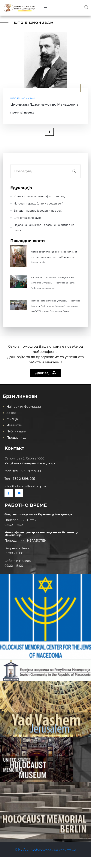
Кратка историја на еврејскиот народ (39, 196)
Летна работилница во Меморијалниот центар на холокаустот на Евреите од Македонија (54, 257)
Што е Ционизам (22, 98)
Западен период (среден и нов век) (38, 210)
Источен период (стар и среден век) (38, 203)
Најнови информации (24, 406)
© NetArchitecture (28, 849)
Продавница (16, 437)
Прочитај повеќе (22, 112)
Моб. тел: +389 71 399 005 (24, 471)
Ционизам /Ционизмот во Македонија (44, 104)
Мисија (12, 419)
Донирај (45, 373)
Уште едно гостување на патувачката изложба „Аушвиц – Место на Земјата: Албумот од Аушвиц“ (53, 282)
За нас (12, 413)
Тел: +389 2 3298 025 (20, 478)
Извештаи (14, 425)
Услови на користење (59, 850)
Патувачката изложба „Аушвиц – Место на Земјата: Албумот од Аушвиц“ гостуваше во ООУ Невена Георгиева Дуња (55, 306)
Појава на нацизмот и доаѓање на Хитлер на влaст (44, 227)
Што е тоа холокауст (27, 218)
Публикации (16, 431)
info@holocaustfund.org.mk (26, 486)
